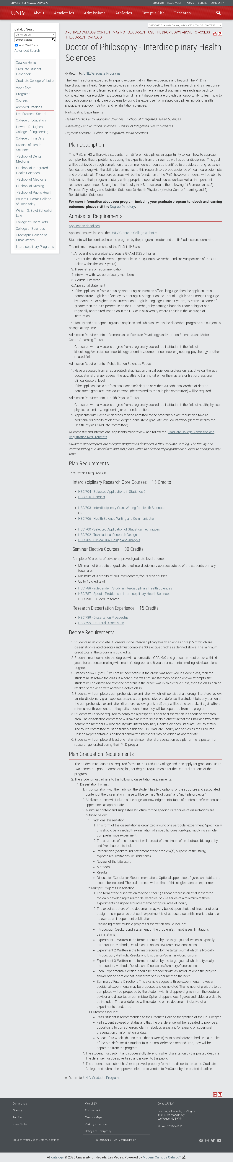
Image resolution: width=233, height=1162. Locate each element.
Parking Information (96, 1124)
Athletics (123, 12)
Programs (23, 94)
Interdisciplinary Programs (35, 247)
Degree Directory (122, 207)
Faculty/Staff (175, 3)
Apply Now (24, 87)
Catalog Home (26, 62)
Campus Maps (93, 1117)
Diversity (17, 1110)
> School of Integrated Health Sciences (32, 170)
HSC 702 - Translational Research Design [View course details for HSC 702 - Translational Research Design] (107, 535)
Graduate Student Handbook (28, 71)
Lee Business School (31, 114)
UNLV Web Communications (42, 1139)
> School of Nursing (30, 186)
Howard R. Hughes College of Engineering (32, 129)
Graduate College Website (35, 81)
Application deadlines (84, 226)
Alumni (191, 3)
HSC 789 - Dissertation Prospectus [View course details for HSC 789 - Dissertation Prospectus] (103, 617)
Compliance (20, 1103)
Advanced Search (27, 50)
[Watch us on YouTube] (219, 1140)
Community (217, 3)
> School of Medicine (31, 179)
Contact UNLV (165, 1103)
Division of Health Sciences (28, 147)
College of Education (31, 120)
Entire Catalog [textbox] (23, 34)
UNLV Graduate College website (133, 233)
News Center (20, 1124)
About (38, 12)
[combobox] (185, 25)
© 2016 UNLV (104, 1139)
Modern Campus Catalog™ (162, 1157)
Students (158, 3)
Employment (92, 1110)
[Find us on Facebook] (201, 1140)
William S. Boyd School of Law (34, 213)
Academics (64, 12)
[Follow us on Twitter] (207, 1140)
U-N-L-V (18, 13)
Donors (202, 3)
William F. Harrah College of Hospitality (33, 201)
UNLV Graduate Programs (101, 73)
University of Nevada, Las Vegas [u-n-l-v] (29, 3)
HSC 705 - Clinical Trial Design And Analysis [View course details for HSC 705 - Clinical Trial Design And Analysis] (109, 540)
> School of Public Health (34, 192)
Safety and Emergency (98, 1131)
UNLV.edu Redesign (125, 1139)
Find (218, 13)
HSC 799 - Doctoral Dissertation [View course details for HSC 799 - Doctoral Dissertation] (101, 623)
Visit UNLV (91, 1103)
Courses (22, 100)
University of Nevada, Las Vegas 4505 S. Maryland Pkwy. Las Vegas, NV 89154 (176, 1115)
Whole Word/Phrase (28, 45)
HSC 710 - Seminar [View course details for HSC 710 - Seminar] (91, 497)
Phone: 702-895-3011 (170, 1126)
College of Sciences (30, 228)
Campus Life (153, 12)
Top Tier (17, 1117)
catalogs (57, 1157)
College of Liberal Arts (32, 222)
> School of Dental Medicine (29, 158)
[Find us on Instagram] (213, 1140)
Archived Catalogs (29, 107)
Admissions (94, 12)
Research (182, 12)
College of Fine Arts (30, 138)
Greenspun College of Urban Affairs (31, 237)
